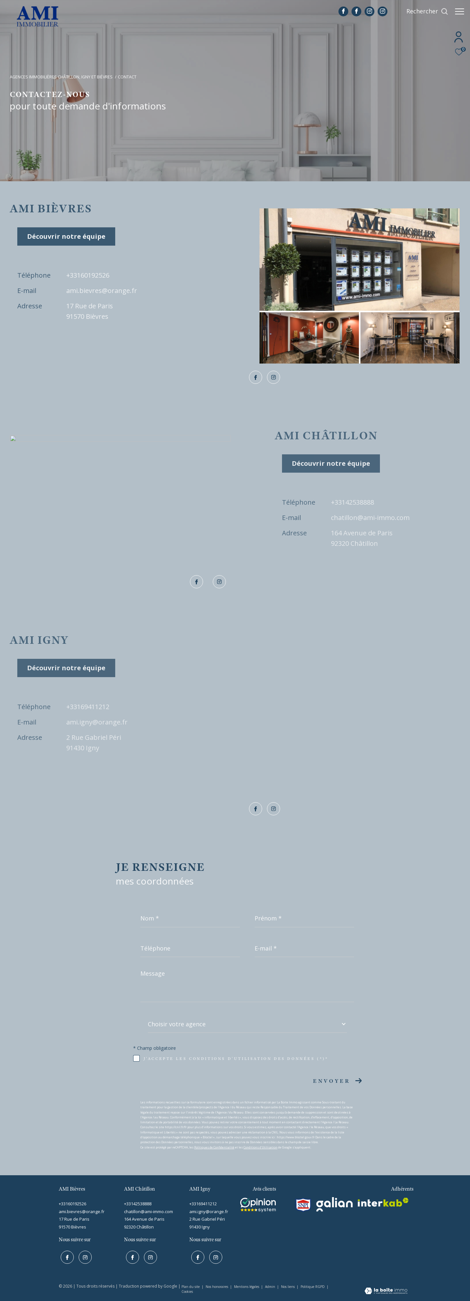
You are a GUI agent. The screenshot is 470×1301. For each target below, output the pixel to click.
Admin (270, 1285)
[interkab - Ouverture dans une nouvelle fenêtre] (383, 1202)
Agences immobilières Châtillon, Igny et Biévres (61, 77)
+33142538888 (352, 502)
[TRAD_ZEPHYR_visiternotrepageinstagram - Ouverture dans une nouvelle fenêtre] (366, 11)
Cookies (187, 1291)
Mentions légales (247, 1285)
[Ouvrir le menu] (459, 11)
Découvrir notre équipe (66, 236)
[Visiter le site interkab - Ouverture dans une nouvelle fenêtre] (258, 1205)
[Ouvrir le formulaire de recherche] (424, 11)
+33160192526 (87, 275)
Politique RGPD (313, 1285)
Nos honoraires (217, 1285)
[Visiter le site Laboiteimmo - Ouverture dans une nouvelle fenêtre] (386, 1290)
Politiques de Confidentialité (214, 1147)
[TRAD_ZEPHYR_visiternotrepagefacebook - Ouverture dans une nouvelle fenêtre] (340, 11)
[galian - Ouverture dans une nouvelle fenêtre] (334, 1204)
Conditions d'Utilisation (260, 1147)
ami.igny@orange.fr (97, 722)
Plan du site (191, 1285)
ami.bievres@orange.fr (101, 290)
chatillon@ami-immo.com (370, 517)
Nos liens (288, 1285)
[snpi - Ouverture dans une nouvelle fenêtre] (303, 1205)
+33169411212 (87, 706)
